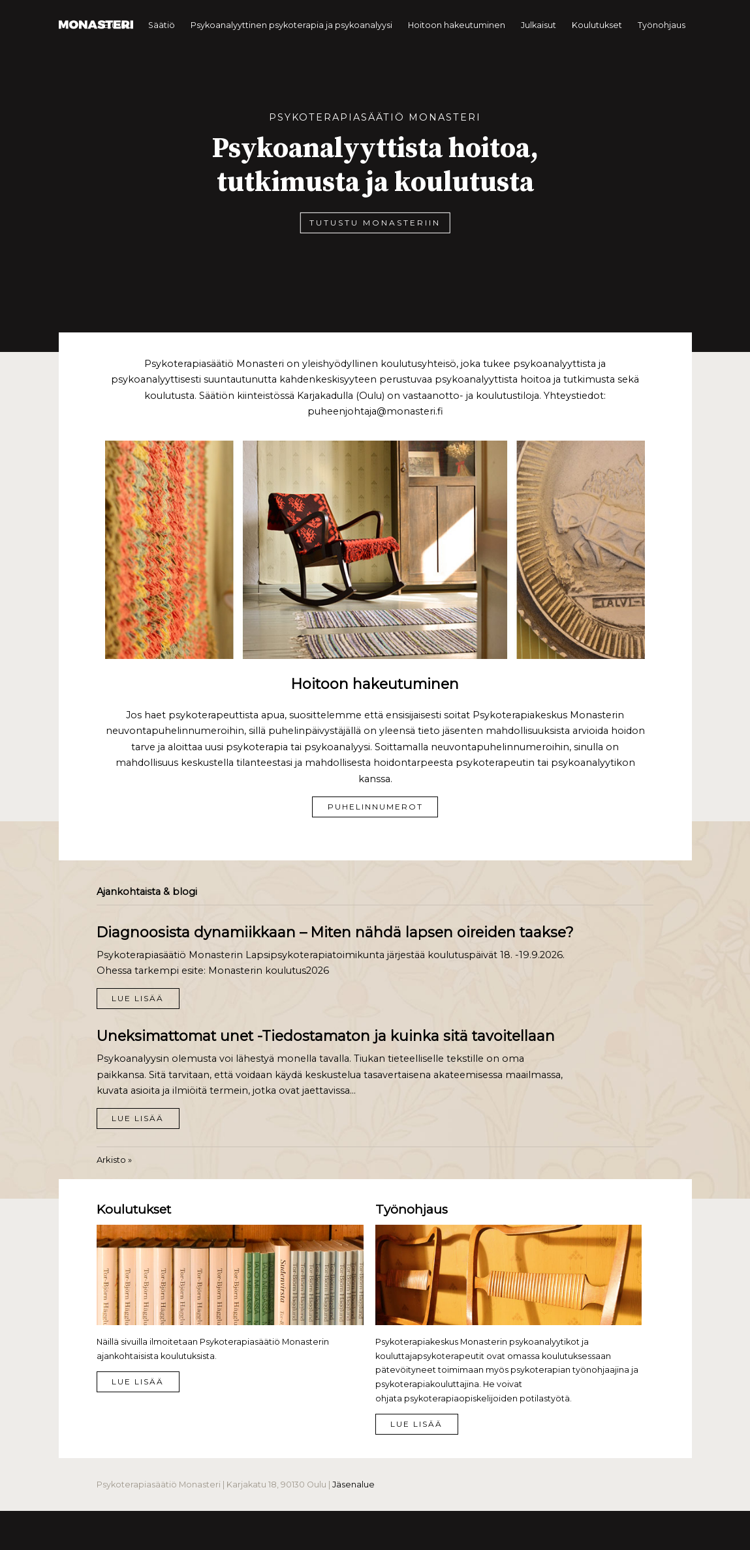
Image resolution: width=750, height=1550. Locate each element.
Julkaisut (538, 25)
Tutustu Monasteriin (375, 222)
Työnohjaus (661, 25)
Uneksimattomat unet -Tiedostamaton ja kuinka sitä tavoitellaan (326, 1035)
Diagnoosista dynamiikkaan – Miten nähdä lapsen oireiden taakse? (335, 932)
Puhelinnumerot (375, 807)
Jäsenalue (353, 1484)
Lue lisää (138, 998)
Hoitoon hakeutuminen (456, 25)
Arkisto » (114, 1159)
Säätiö (161, 25)
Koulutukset (597, 25)
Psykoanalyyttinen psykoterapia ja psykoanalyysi (291, 25)
